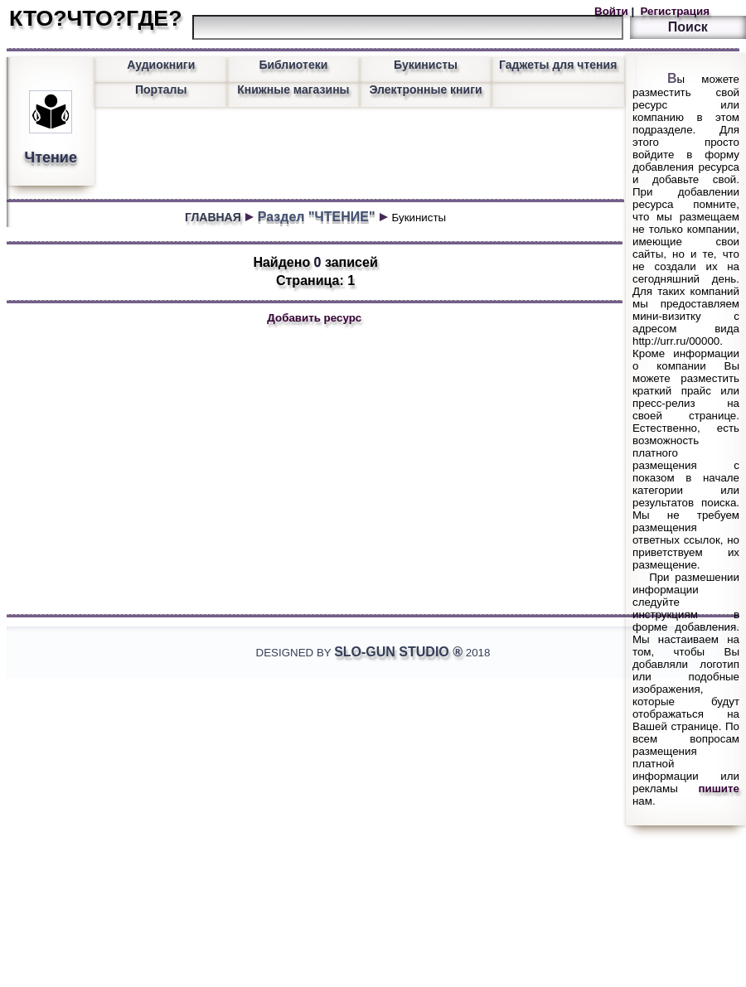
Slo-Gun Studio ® (398, 652)
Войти (612, 11)
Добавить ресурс (314, 318)
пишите (719, 788)
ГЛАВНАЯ (213, 217)
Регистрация (673, 11)
